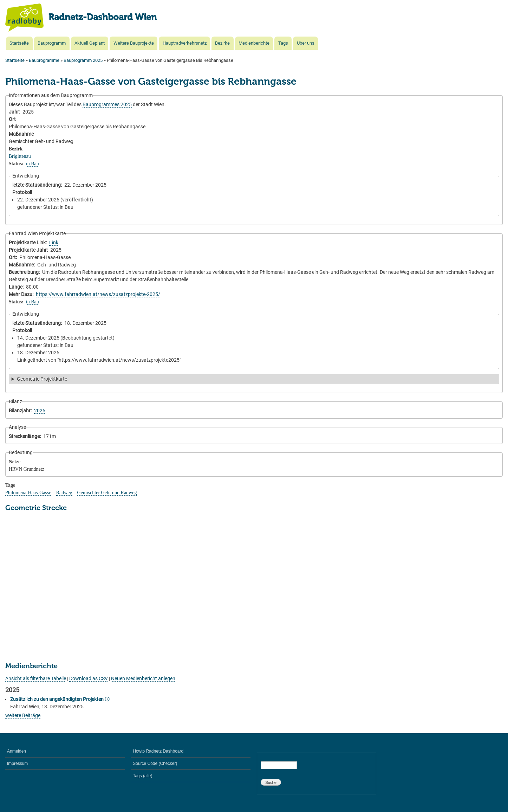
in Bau (32, 163)
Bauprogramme (44, 60)
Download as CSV (88, 678)
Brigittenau (20, 156)
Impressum (17, 763)
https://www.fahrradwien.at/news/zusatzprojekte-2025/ (98, 294)
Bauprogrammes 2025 (107, 104)
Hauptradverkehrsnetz (185, 43)
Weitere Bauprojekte (133, 43)
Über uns (305, 43)
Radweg (64, 492)
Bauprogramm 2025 (83, 60)
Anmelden (16, 751)
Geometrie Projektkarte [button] (42, 379)
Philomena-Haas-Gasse (28, 492)
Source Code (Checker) (155, 763)
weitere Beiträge (22, 715)
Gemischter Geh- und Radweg (107, 492)
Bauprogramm (52, 43)
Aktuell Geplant (89, 43)
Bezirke (222, 43)
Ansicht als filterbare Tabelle (35, 678)
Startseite (19, 43)
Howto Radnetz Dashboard (158, 751)
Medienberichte (254, 43)
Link (53, 242)
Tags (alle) (142, 775)
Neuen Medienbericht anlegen (143, 678)
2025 (39, 410)
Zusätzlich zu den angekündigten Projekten (57, 699)
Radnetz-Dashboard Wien (102, 17)
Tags (283, 43)
